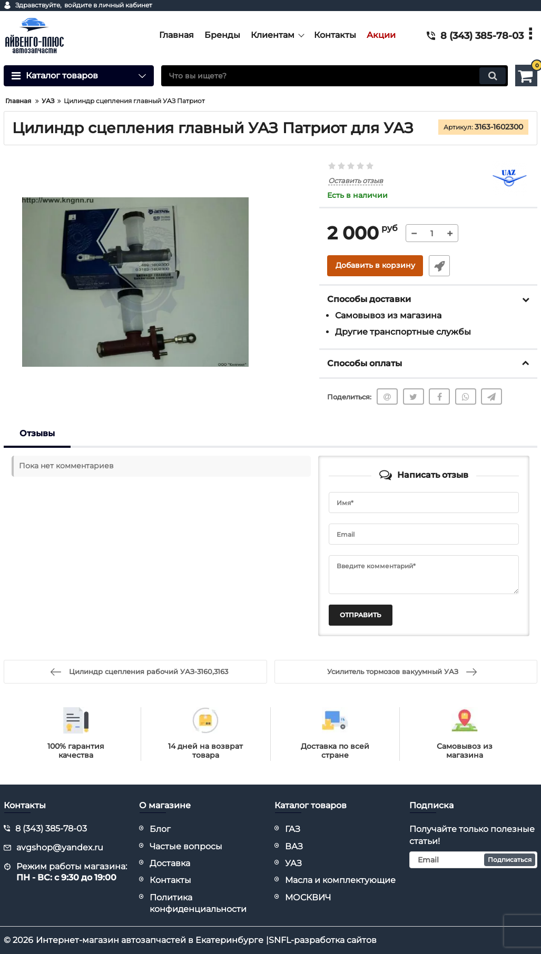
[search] (334, 75)
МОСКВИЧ (308, 897)
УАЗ (293, 863)
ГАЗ (292, 829)
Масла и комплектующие (340, 880)
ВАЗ (294, 846)
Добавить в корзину (375, 265)
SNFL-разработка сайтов (323, 940)
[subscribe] (473, 859)
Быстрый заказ (438, 265)
